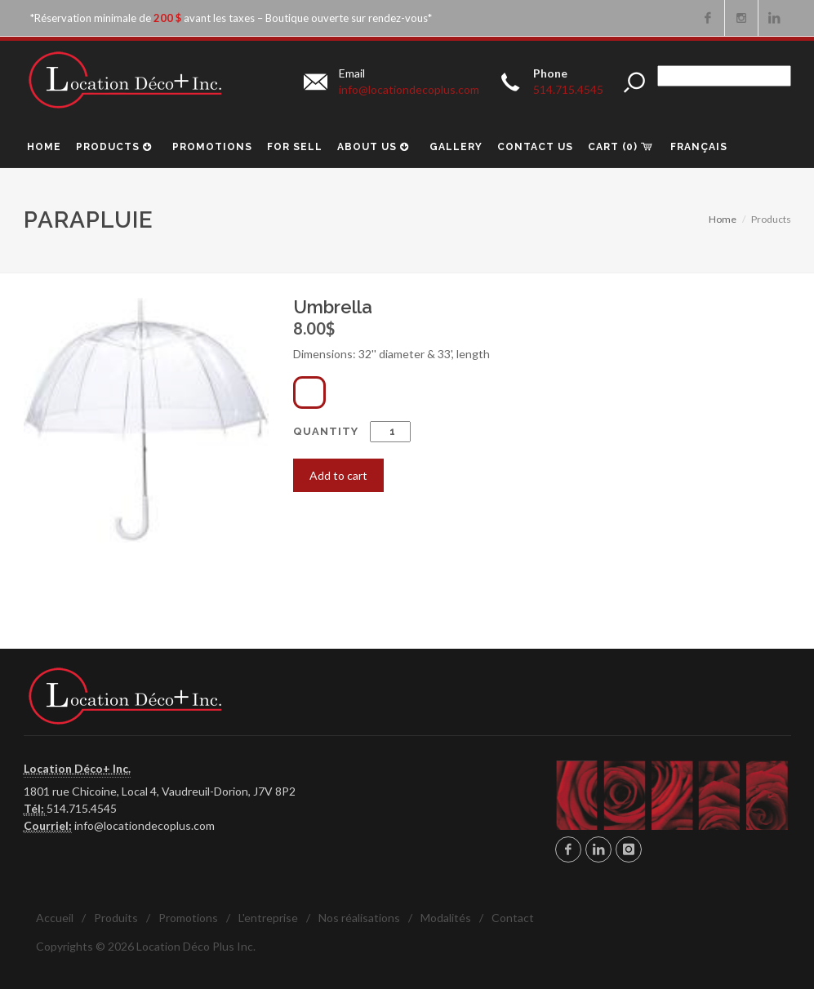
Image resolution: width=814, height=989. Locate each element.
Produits (116, 918)
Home (722, 219)
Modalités (445, 918)
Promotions (188, 918)
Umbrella (332, 306)
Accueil (54, 918)
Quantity (352, 431)
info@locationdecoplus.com (144, 825)
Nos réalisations (359, 918)
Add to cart (338, 475)
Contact (513, 918)
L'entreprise (268, 918)
